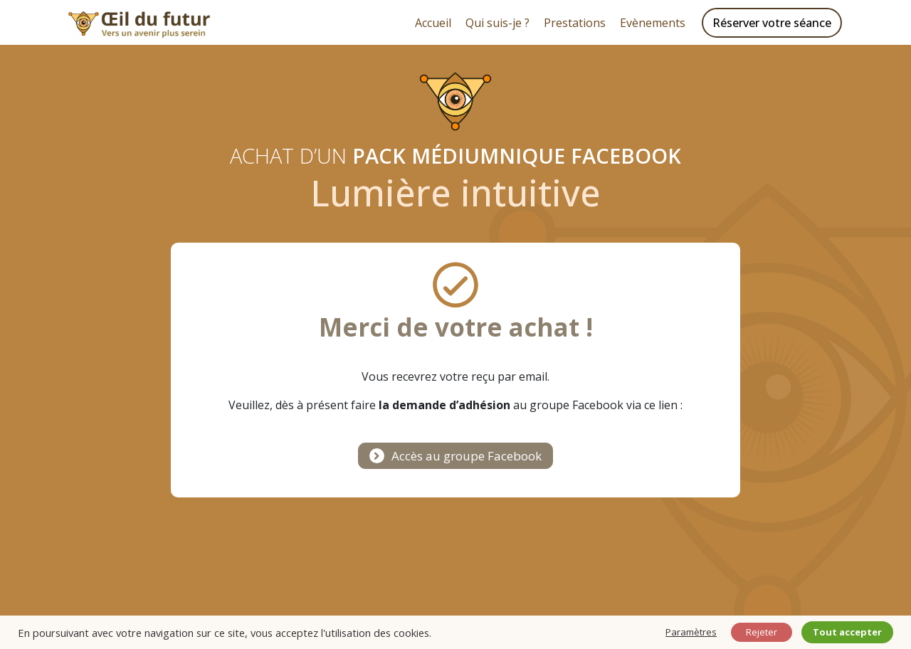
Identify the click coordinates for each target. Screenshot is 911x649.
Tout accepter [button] (847, 632)
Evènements (652, 23)
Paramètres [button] (691, 632)
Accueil (433, 23)
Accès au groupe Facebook (466, 456)
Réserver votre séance (771, 23)
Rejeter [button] (761, 632)
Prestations (575, 23)
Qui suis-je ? (497, 23)
